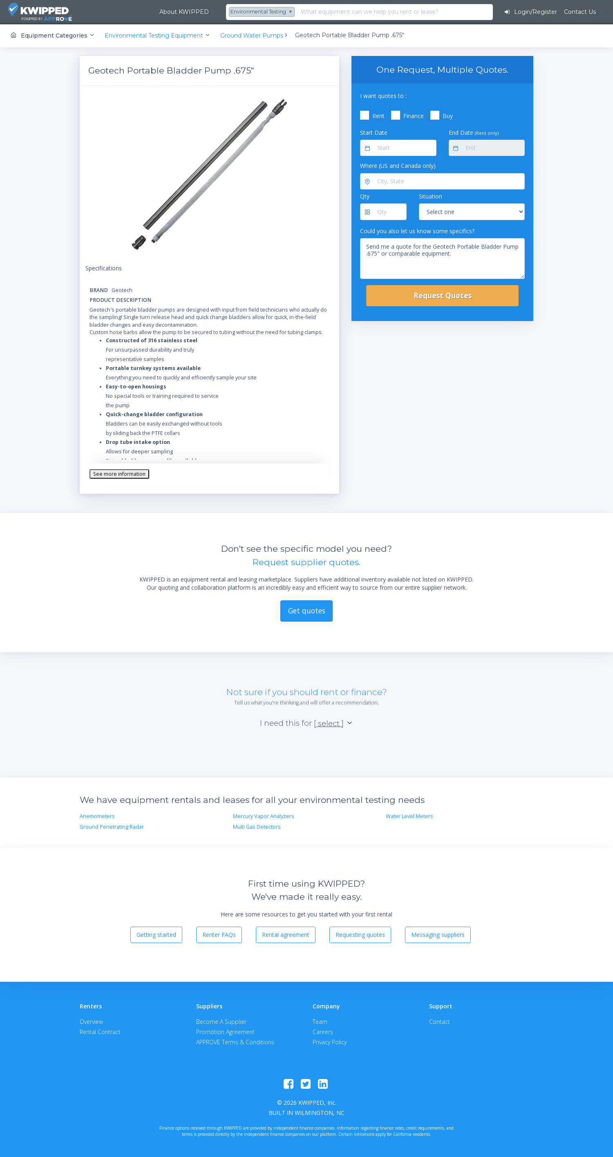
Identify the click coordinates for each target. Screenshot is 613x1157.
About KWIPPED (126, 12)
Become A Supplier (221, 1021)
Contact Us (580, 12)
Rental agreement (285, 934)
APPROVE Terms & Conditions (235, 1041)
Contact (439, 1021)
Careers (323, 1031)
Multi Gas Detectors (257, 826)
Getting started (156, 934)
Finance (413, 115)
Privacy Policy (330, 1041)
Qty (364, 196)
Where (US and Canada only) (398, 165)
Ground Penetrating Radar (112, 826)
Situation (430, 196)
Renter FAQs (219, 934)
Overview (91, 1021)
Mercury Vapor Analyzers (263, 815)
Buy (448, 115)
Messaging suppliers (438, 934)
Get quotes (306, 610)
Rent (378, 115)
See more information (119, 473)
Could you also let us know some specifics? (417, 230)
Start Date (373, 132)
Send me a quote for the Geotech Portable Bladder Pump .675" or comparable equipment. (442, 258)
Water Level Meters (409, 815)
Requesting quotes (360, 934)
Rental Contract (100, 1031)
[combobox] (205, 12)
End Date (474, 132)
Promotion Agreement (225, 1031)
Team (320, 1021)
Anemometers (97, 815)
